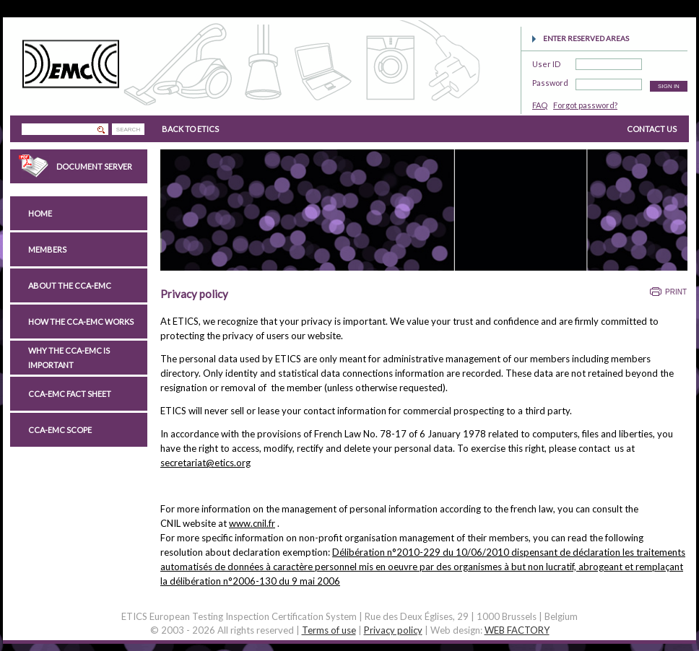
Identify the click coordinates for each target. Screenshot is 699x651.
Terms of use (329, 630)
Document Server (94, 166)
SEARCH (128, 129)
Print (676, 292)
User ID (546, 61)
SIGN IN (669, 86)
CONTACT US (652, 129)
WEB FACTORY (517, 630)
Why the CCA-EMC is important (69, 358)
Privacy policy (393, 630)
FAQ (539, 105)
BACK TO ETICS (190, 129)
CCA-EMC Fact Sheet (69, 393)
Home (40, 213)
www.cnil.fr (252, 523)
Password (550, 80)
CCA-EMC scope (60, 429)
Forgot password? (585, 105)
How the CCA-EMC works (81, 321)
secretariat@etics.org (205, 462)
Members (47, 249)
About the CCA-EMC (69, 285)
